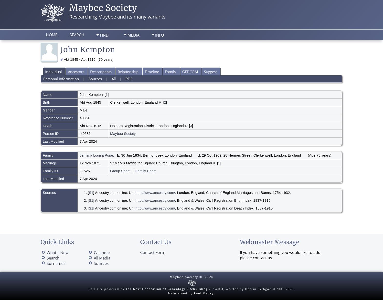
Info (159, 35)
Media (133, 35)
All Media (102, 258)
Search (77, 35)
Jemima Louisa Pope (96, 155)
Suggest (210, 71)
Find (104, 35)
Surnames (56, 263)
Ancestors (76, 71)
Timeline (152, 71)
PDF (129, 78)
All (114, 78)
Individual (53, 71)
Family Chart (145, 171)
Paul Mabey (204, 293)
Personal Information (61, 78)
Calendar (102, 252)
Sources (95, 78)
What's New (57, 252)
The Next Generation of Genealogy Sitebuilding (167, 289)
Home (51, 35)
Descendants (101, 71)
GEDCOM (190, 71)
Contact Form (152, 252)
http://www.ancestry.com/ (155, 193)
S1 (91, 193)
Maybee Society (103, 7)
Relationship (128, 71)
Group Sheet (120, 171)
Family (170, 71)
